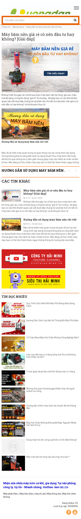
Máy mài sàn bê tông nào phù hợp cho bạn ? (48, 457)
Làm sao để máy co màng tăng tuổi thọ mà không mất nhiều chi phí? (51, 355)
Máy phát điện (10, 493)
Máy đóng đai (54, 493)
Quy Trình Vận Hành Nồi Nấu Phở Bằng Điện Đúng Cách (50, 304)
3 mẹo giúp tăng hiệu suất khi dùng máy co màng (50, 371)
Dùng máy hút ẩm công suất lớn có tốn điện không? (51, 440)
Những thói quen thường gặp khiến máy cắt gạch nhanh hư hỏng (50, 389)
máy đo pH (40, 493)
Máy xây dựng (18, 27)
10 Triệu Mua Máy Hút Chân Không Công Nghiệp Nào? (52, 337)
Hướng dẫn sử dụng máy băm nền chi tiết (25, 141)
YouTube (74, 512)
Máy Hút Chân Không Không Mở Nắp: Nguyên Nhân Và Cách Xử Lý (51, 424)
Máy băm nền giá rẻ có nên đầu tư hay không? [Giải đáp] (38, 36)
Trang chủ (6, 27)
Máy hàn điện (26, 493)
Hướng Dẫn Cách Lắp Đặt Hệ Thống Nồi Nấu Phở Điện (52, 320)
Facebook (68, 512)
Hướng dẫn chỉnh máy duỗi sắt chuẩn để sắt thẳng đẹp (51, 407)
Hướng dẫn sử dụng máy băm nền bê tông (43, 27)
